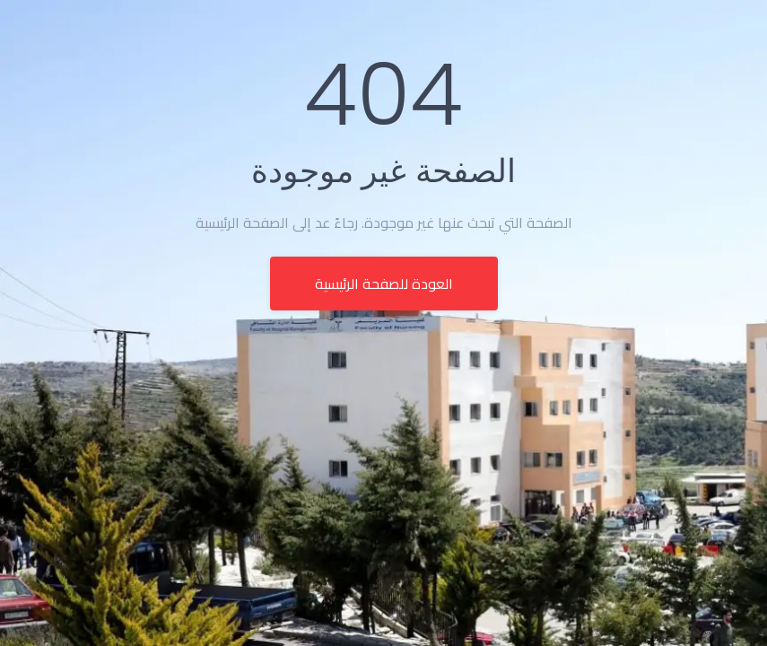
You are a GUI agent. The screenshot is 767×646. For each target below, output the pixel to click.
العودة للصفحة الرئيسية (384, 283)
